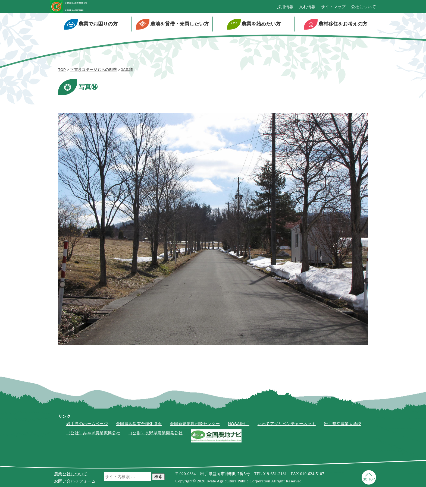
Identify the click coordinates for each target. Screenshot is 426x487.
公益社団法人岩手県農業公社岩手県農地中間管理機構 (103, 8)
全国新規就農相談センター (195, 426)
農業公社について (70, 474)
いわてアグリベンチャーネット (287, 426)
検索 (158, 476)
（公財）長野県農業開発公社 (156, 436)
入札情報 (307, 8)
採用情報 (285, 8)
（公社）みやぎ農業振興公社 (93, 436)
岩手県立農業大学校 (342, 426)
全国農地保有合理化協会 (139, 426)
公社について (363, 8)
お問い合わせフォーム (75, 481)
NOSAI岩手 (238, 426)
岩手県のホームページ (87, 426)
